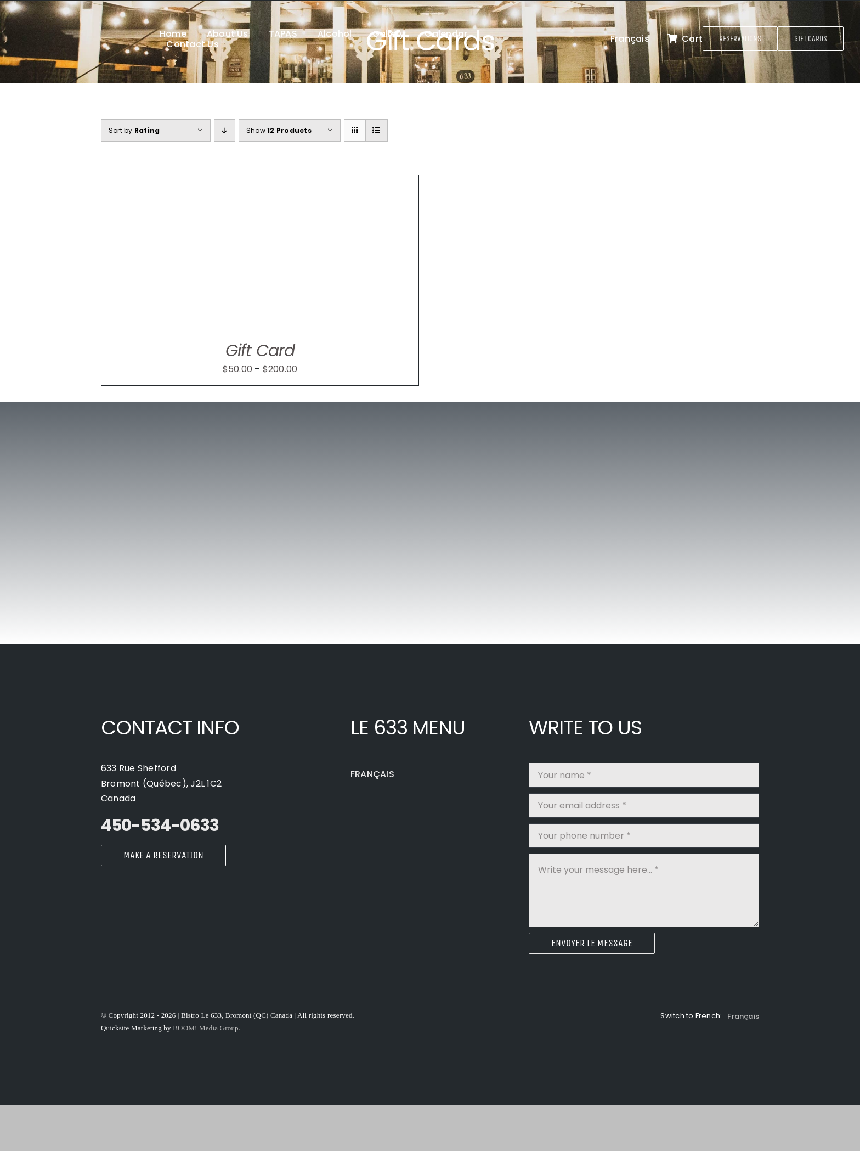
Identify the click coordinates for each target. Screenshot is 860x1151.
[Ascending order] (224, 130)
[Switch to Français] (629, 39)
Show (279, 130)
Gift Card (260, 350)
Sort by (134, 130)
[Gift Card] (238, 182)
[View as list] (376, 130)
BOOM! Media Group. (206, 1028)
